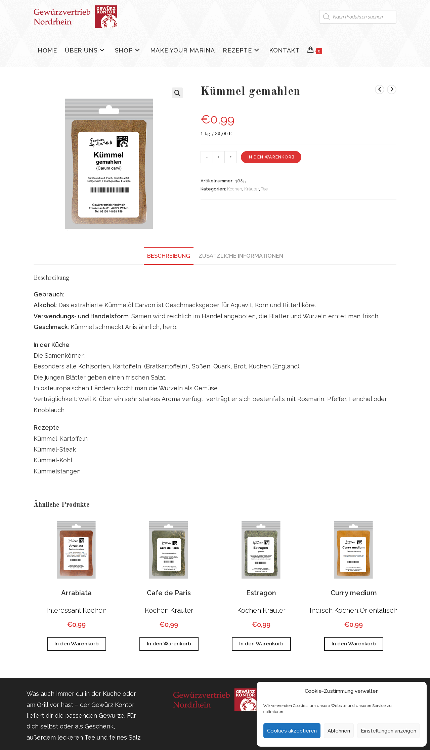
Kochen (234, 188)
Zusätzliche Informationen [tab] (241, 256)
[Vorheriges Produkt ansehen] (379, 89)
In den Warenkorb (271, 157)
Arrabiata (76, 593)
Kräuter (251, 188)
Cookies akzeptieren (292, 731)
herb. (170, 326)
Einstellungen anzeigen (388, 731)
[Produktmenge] (219, 157)
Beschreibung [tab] (168, 256)
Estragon (261, 593)
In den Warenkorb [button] (76, 644)
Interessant (63, 610)
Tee (264, 188)
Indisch (321, 610)
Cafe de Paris (169, 593)
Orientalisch (378, 610)
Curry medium (354, 593)
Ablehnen (339, 731)
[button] (177, 92)
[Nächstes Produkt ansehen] (391, 89)
